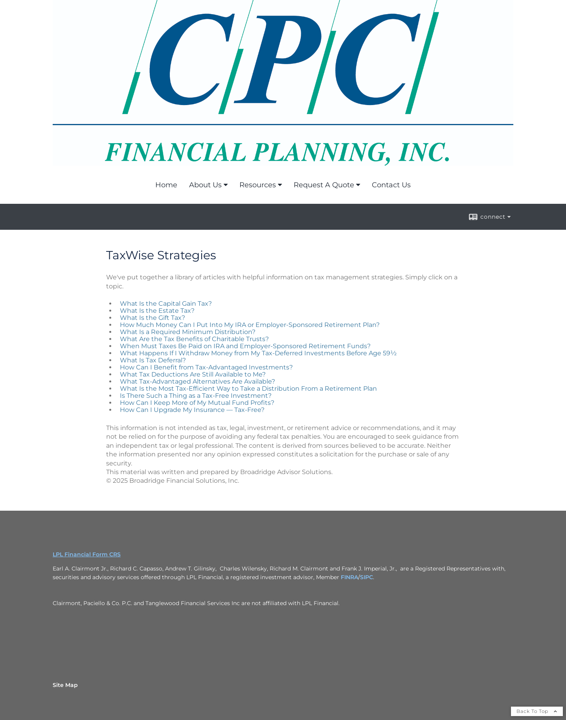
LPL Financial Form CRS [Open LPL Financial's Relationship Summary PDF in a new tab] (87, 554)
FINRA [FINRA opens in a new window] (349, 577)
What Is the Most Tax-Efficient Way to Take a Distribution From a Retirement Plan (248, 388)
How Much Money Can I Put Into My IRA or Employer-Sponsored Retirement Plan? (250, 325)
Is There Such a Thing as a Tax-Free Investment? (196, 395)
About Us (205, 185)
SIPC (366, 577)
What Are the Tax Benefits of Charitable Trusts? (194, 339)
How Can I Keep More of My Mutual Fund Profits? (197, 402)
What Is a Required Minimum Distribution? (187, 332)
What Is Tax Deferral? (153, 360)
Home (166, 185)
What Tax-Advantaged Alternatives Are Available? (197, 381)
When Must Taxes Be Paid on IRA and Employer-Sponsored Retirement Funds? (245, 346)
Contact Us (391, 185)
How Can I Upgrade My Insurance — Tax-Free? (192, 410)
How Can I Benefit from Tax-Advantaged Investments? (206, 367)
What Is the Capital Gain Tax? (166, 303)
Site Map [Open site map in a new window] (65, 685)
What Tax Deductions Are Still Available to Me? (193, 374)
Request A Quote (324, 185)
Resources (257, 185)
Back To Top (536, 711)
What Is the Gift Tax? (152, 317)
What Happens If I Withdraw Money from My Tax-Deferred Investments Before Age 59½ (258, 353)
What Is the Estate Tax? (157, 310)
